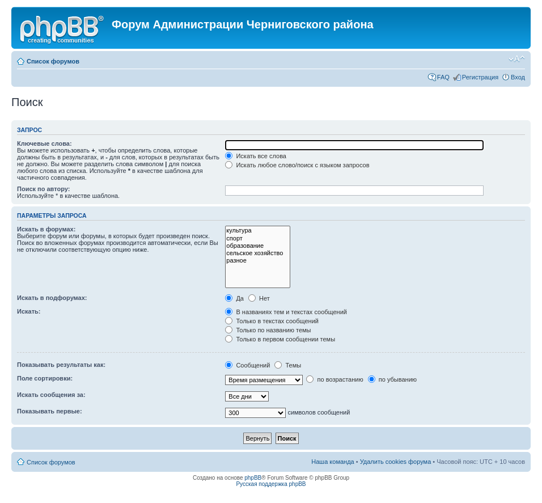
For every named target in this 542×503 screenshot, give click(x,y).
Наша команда (332, 461)
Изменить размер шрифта (517, 59)
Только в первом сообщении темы (280, 339)
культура (257, 230)
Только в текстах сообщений (272, 321)
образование (257, 246)
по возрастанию (334, 379)
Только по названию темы (268, 330)
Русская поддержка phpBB (271, 484)
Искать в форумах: (46, 229)
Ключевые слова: (44, 143)
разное (257, 260)
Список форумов (53, 61)
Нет (259, 298)
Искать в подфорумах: (52, 297)
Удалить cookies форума (395, 461)
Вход (518, 77)
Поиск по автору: (43, 188)
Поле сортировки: (45, 378)
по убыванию (392, 379)
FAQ (443, 77)
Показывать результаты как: (61, 364)
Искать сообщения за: (51, 394)
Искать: (28, 311)
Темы (287, 365)
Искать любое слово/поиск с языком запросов (297, 165)
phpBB (252, 478)
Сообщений (247, 365)
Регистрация (480, 77)
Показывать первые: (49, 411)
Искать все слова (255, 156)
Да (234, 298)
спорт (257, 238)
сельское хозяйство (257, 253)
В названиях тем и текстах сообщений (286, 311)
